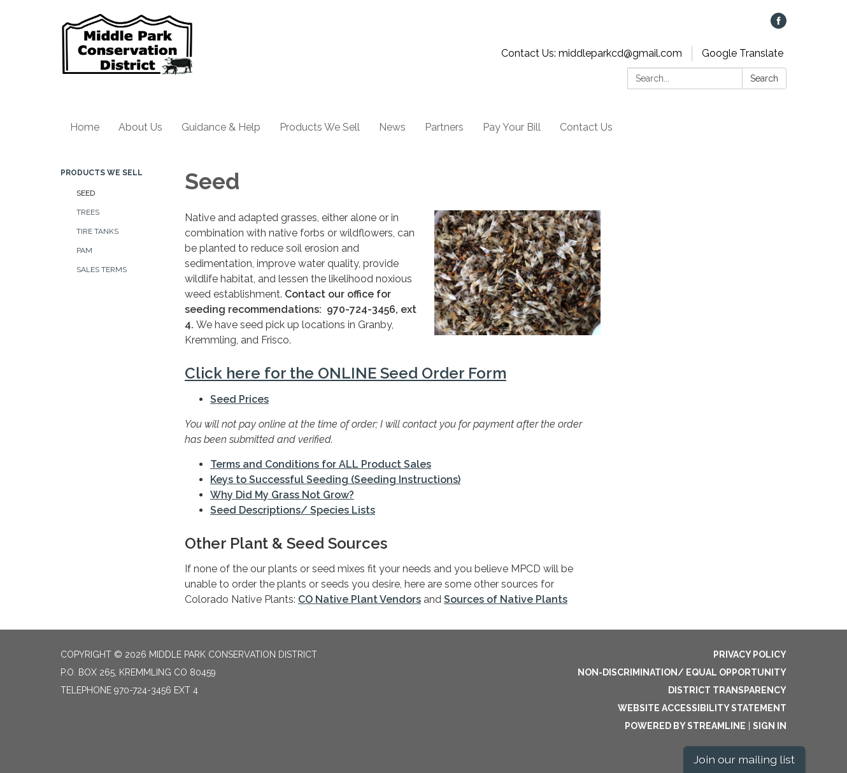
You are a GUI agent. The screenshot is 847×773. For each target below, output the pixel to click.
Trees (87, 212)
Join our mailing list (744, 759)
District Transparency (727, 690)
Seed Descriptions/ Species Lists (292, 510)
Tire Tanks (97, 231)
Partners (444, 127)
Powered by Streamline (685, 726)
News (392, 127)
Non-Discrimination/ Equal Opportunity (682, 672)
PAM (84, 250)
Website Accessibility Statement (702, 708)
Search (764, 78)
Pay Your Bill (512, 127)
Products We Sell (320, 127)
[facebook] (778, 25)
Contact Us (586, 127)
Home (84, 127)
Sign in (769, 726)
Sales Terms (101, 269)
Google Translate (742, 53)
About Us (140, 127)
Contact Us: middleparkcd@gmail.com (591, 53)
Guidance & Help (221, 127)
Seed (85, 193)
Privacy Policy (749, 654)
